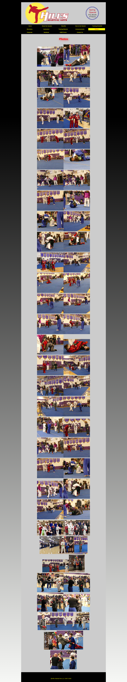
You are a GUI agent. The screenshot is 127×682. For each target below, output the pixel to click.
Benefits (63, 26)
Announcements (79, 29)
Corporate (29, 32)
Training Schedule (97, 26)
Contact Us (80, 32)
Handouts (46, 32)
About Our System (47, 26)
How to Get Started (80, 26)
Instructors (46, 29)
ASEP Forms (63, 32)
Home (30, 26)
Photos (97, 29)
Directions (29, 29)
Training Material (63, 29)
